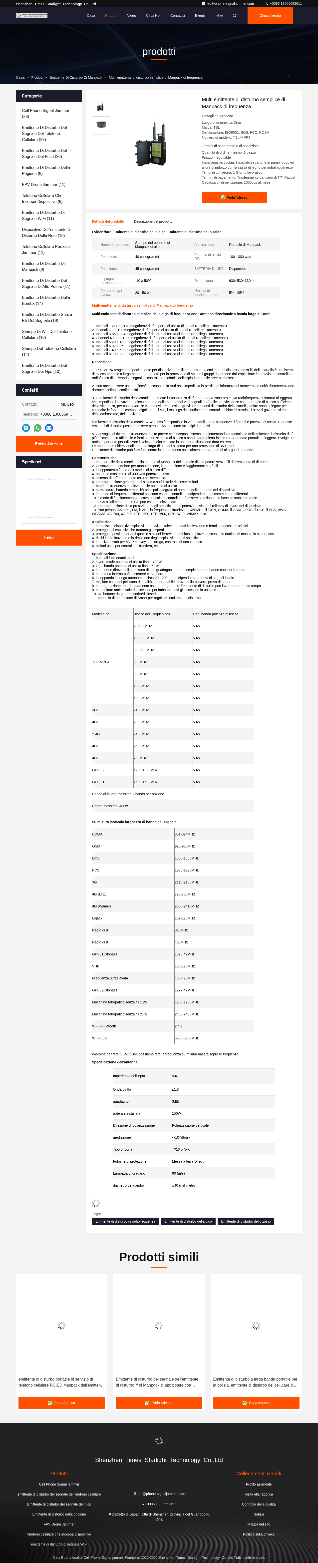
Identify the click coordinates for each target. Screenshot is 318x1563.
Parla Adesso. (49, 443)
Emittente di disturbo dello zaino (246, 1221)
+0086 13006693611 (283, 3)
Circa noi (153, 15)
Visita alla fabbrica (259, 1494)
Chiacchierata (270, 15)
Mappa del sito (259, 1524)
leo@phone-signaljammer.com (228, 3)
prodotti (37, 77)
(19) (47, 317)
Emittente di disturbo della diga (188, 1221)
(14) (46, 300)
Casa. (20, 77)
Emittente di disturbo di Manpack (76, 77)
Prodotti (111, 15)
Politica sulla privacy (259, 1534)
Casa (91, 15)
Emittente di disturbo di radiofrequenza (125, 1221)
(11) (43, 184)
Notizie (259, 1514)
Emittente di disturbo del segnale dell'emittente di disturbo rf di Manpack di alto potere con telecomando (157, 1382)
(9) (46, 170)
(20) (44, 153)
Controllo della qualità (259, 1504)
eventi (200, 15)
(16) (47, 334)
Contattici (177, 15)
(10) (46, 232)
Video (131, 15)
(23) (44, 133)
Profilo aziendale (259, 1484)
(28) (45, 113)
